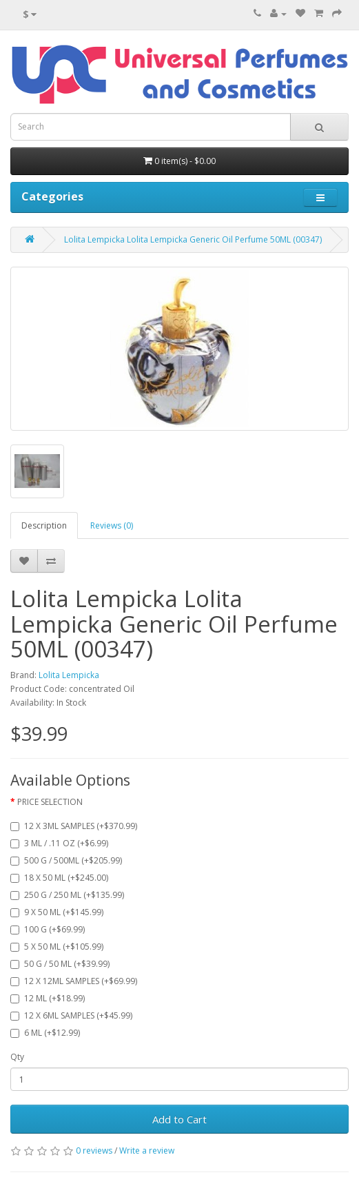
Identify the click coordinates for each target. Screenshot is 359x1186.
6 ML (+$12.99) (45, 1033)
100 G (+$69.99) (47, 929)
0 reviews (94, 1150)
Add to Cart (179, 1119)
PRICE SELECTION (50, 802)
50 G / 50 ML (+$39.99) (60, 964)
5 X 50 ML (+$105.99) (56, 946)
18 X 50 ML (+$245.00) (59, 877)
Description (44, 525)
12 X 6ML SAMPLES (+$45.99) (71, 1015)
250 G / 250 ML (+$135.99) (67, 895)
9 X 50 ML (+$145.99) (56, 912)
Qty (17, 1057)
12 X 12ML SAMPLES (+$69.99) (73, 981)
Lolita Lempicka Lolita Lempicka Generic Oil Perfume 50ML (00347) (193, 239)
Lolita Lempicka (69, 675)
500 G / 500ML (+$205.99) (66, 860)
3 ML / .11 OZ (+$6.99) (59, 843)
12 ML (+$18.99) (47, 998)
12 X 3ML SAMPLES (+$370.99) (73, 826)
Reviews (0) (111, 525)
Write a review (146, 1150)
